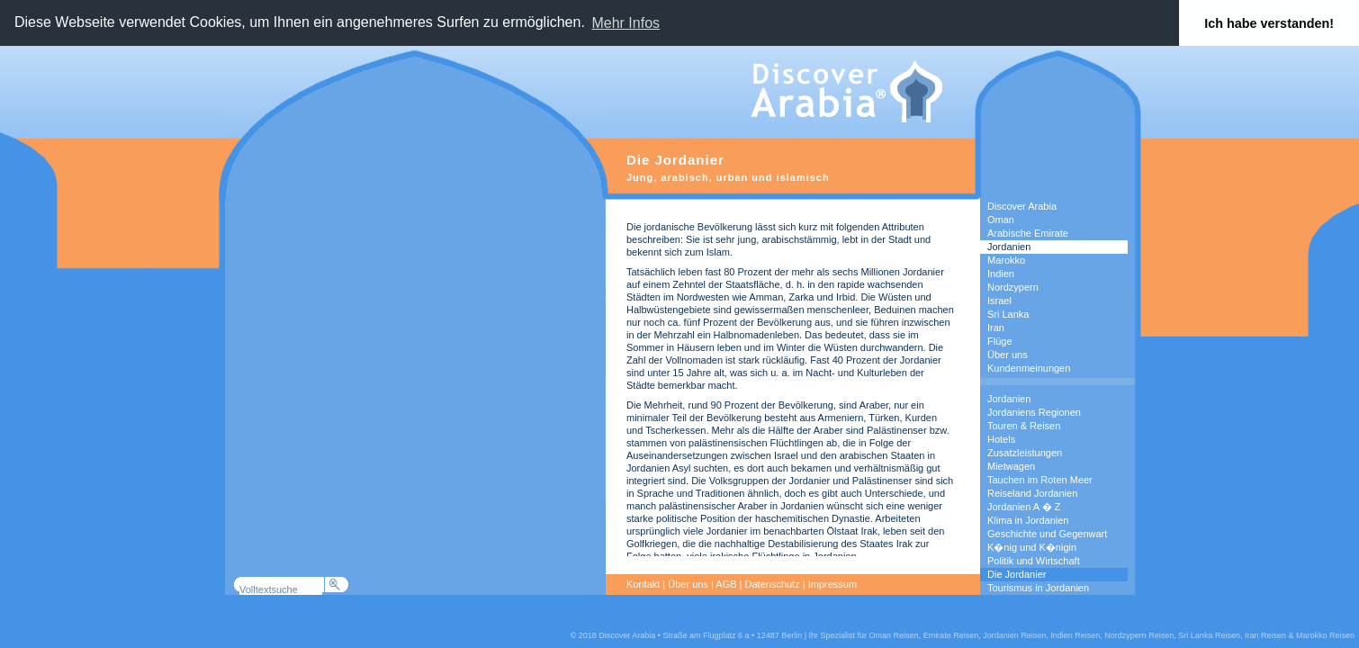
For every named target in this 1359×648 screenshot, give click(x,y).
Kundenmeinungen (1028, 368)
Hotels (1001, 439)
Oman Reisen (894, 635)
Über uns (1007, 354)
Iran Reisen (1265, 635)
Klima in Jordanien (1028, 520)
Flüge (999, 341)
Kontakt (643, 584)
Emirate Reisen (951, 635)
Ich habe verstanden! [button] (1269, 23)
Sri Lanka (1008, 314)
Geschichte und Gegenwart (1047, 533)
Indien (1000, 273)
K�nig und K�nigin (1031, 547)
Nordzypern (1013, 287)
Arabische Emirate (1027, 233)
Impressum (832, 584)
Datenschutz (772, 584)
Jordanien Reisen (1014, 635)
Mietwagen (1011, 466)
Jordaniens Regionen (1034, 412)
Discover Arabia (1022, 206)
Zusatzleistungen (1024, 452)
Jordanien (1008, 246)
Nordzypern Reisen (1139, 635)
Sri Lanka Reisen (1209, 635)
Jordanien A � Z (1023, 506)
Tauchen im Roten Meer (1040, 479)
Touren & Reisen (1023, 425)
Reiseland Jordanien (1032, 493)
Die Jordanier (1016, 574)
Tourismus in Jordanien (1038, 587)
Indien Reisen (1075, 635)
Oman (1000, 219)
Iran (995, 327)
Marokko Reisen (1325, 635)
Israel (999, 300)
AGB (726, 584)
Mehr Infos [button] (625, 23)
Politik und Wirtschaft (1033, 560)
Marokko (1006, 260)
